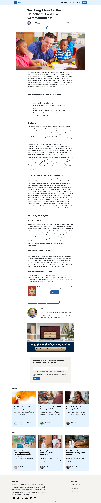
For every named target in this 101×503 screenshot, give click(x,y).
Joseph (52, 193)
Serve (78, 2)
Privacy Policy (35, 375)
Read (65, 2)
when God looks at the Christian (61, 206)
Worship (61, 2)
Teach (73, 2)
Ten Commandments (54, 28)
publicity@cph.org (75, 488)
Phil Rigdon (34, 22)
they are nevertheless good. (40, 139)
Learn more (55, 292)
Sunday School (32, 28)
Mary (58, 193)
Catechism (42, 28)
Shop (84, 2)
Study (69, 2)
